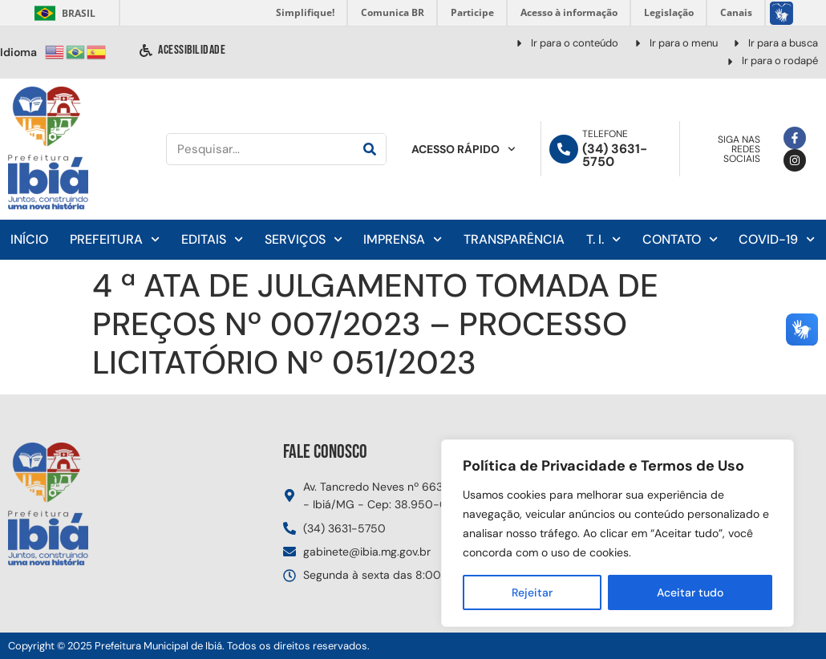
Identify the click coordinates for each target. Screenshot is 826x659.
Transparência (514, 239)
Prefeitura (115, 239)
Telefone (605, 133)
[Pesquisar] (370, 149)
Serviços (303, 239)
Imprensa (402, 239)
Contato (680, 239)
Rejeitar (532, 592)
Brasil (62, 13)
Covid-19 (777, 239)
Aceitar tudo (690, 592)
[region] (617, 533)
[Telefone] (563, 149)
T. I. (603, 239)
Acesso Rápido (463, 149)
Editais (212, 239)
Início (29, 239)
